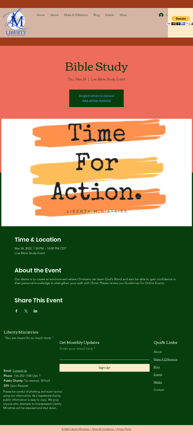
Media (158, 382)
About (158, 352)
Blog (157, 367)
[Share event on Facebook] (16, 311)
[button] (188, 12)
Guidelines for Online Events (144, 283)
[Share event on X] (26, 311)
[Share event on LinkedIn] (35, 311)
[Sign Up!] (105, 368)
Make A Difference (165, 359)
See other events (96, 100)
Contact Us (20, 370)
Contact (159, 390)
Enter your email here (76, 348)
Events (158, 374)
